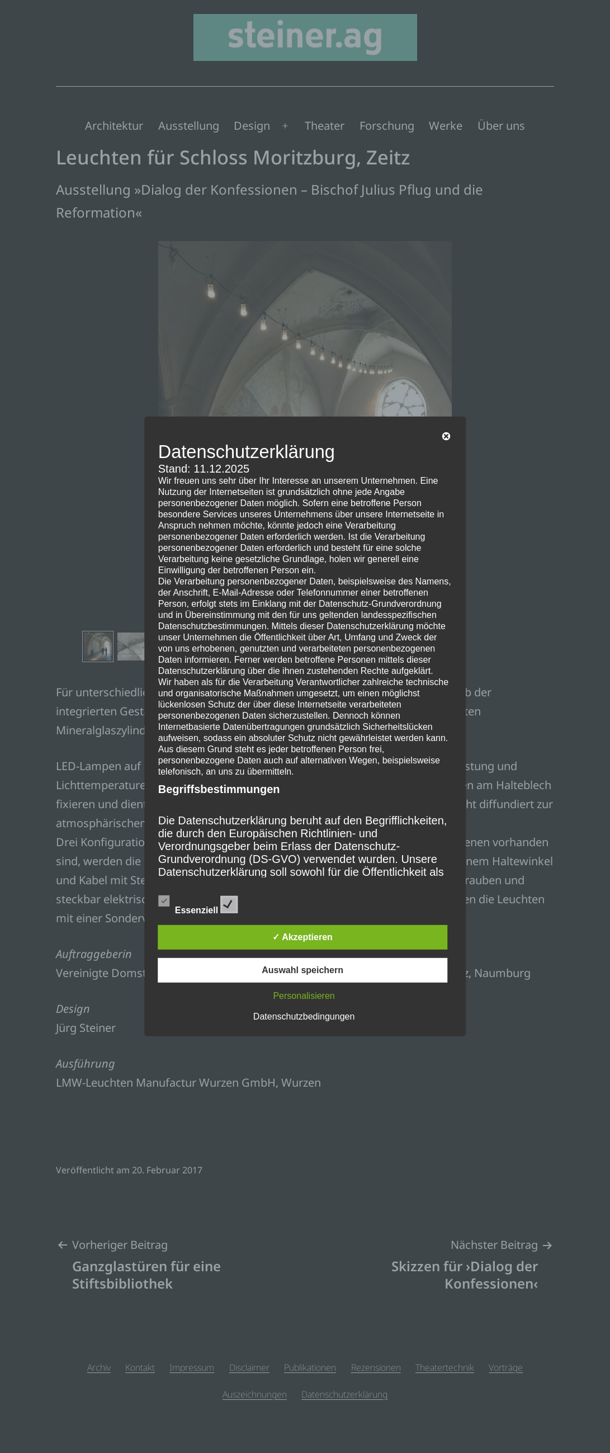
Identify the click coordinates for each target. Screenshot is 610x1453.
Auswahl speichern (302, 970)
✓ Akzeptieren (302, 937)
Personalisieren (303, 996)
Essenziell (198, 902)
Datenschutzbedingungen (303, 1016)
